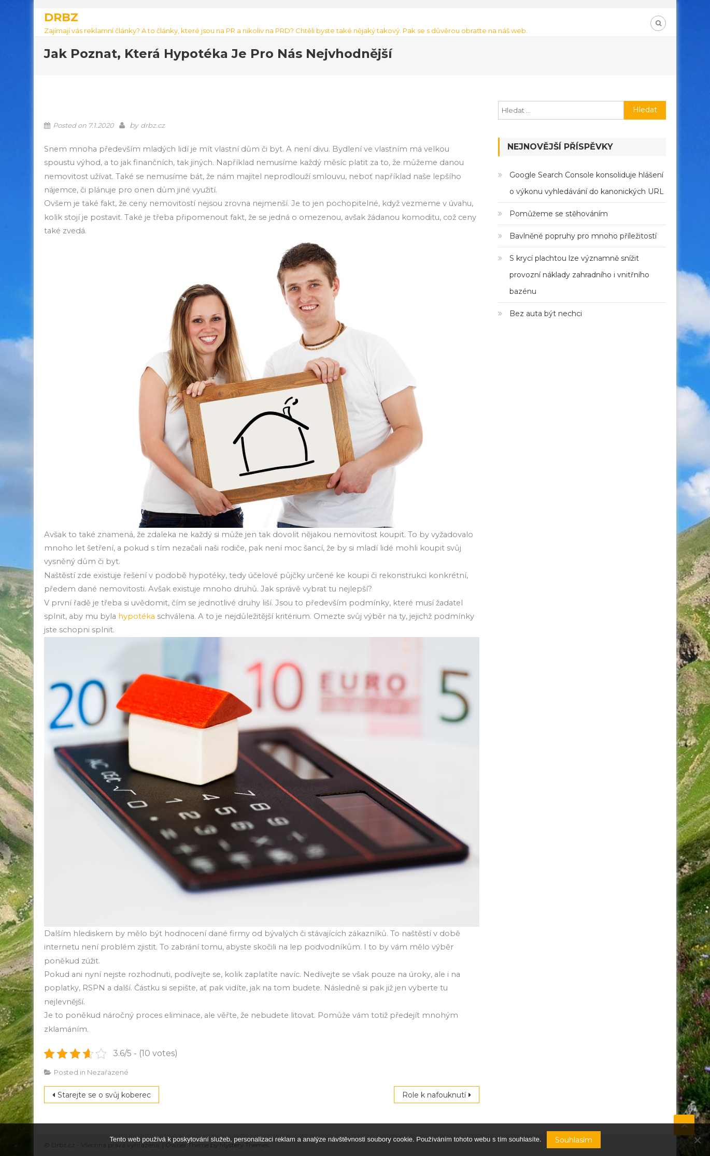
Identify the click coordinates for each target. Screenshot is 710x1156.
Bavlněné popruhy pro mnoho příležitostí (583, 236)
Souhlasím (573, 1140)
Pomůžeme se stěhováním (558, 213)
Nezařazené (108, 1072)
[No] (697, 1140)
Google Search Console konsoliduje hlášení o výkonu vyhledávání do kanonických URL (586, 183)
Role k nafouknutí (434, 1095)
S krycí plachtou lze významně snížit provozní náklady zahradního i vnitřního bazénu (579, 275)
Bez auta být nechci (545, 313)
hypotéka (137, 616)
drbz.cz (152, 125)
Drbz (61, 17)
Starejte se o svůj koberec (104, 1095)
